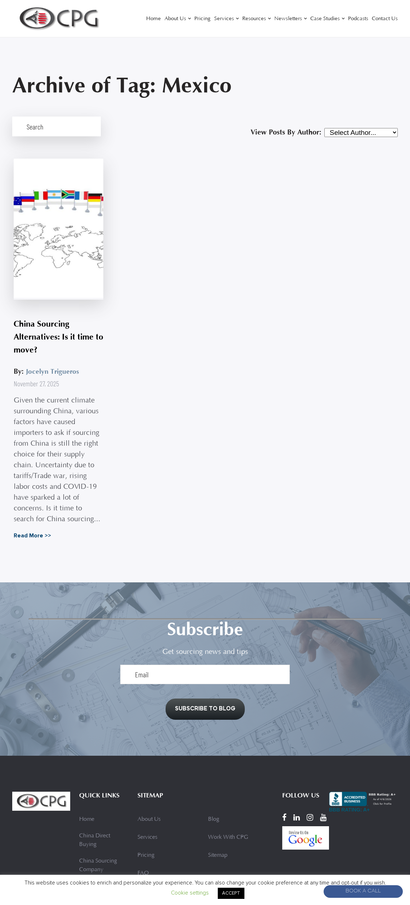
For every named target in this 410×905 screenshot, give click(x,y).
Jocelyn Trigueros (52, 311)
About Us (175, 19)
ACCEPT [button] (231, 893)
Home (153, 19)
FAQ (143, 817)
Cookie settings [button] (190, 893)
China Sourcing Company (98, 809)
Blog (213, 763)
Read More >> (31, 475)
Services (224, 19)
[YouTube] (323, 761)
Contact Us (385, 19)
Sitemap (217, 799)
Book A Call (363, 891)
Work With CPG (228, 781)
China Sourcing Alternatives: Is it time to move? (49, 277)
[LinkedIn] (296, 761)
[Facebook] (284, 761)
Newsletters (288, 19)
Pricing (202, 19)
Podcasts (358, 19)
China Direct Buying (94, 784)
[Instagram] (310, 761)
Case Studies (325, 19)
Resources (254, 19)
